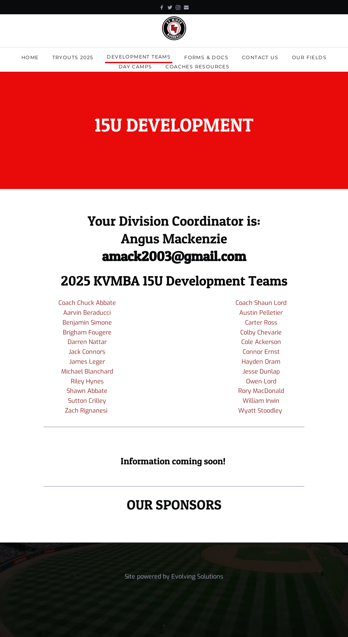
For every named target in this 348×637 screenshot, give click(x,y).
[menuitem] (30, 58)
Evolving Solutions (197, 576)
